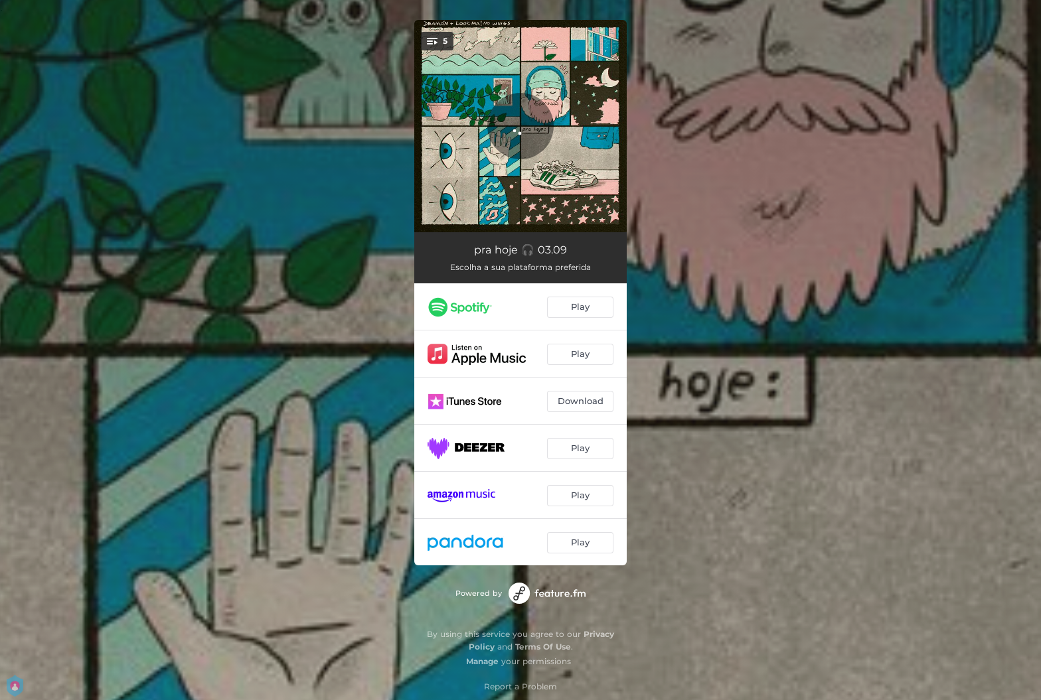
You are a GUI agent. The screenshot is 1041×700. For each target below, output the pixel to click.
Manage (482, 661)
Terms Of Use (543, 647)
